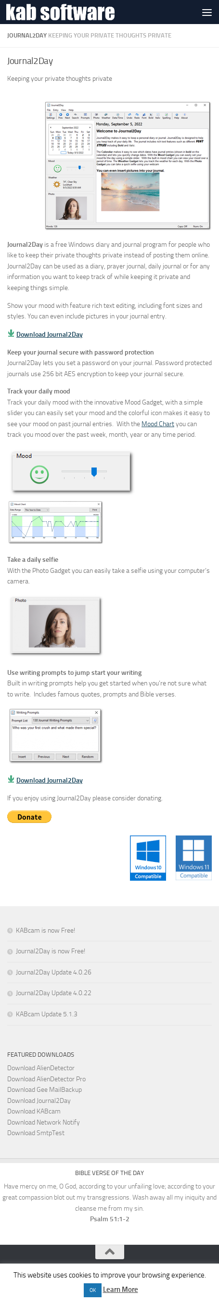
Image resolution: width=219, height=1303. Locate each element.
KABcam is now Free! (45, 930)
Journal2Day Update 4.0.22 (53, 993)
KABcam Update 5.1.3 (46, 1014)
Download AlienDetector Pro (46, 1079)
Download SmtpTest (35, 1133)
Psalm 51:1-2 (109, 1219)
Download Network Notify (43, 1122)
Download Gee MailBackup (44, 1090)
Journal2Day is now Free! (50, 951)
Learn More (120, 1289)
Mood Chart (158, 424)
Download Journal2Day (49, 334)
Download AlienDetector (41, 1068)
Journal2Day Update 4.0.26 (53, 972)
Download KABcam (34, 1111)
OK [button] (93, 1290)
